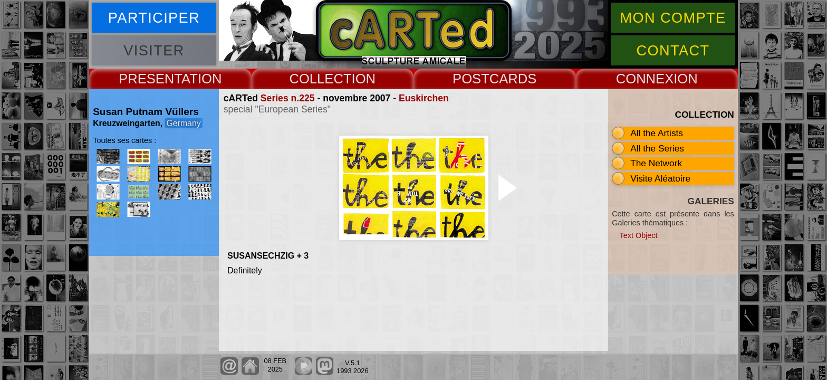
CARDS (513, 78)
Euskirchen (424, 98)
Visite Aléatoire (660, 178)
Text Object (639, 235)
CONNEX (645, 78)
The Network (656, 163)
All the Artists (656, 133)
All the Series (657, 148)
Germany (184, 123)
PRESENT (150, 78)
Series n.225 (288, 98)
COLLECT (320, 78)
